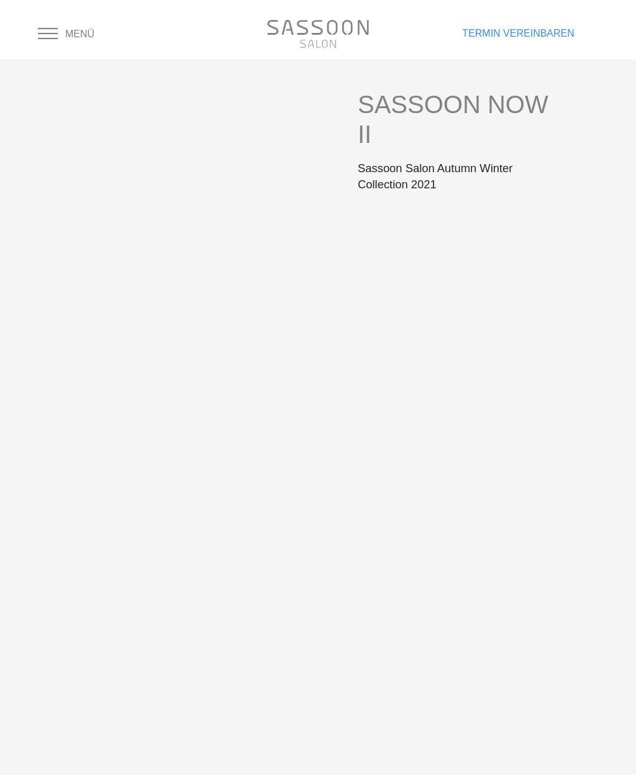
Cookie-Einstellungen (294, 600)
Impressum (262, 581)
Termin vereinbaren (518, 33)
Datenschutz (268, 541)
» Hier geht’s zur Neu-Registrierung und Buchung (504, 736)
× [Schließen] (8, 765)
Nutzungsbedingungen (296, 561)
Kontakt (255, 521)
